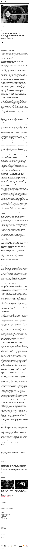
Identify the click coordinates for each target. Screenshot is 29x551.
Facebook (2, 537)
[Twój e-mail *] (10, 505)
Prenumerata (3, 527)
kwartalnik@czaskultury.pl (5, 521)
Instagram (2, 538)
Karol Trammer (7, 80)
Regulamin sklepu (4, 528)
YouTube (2, 539)
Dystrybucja (3, 534)
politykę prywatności (10, 508)
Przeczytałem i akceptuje (7, 508)
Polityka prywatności (4, 529)
